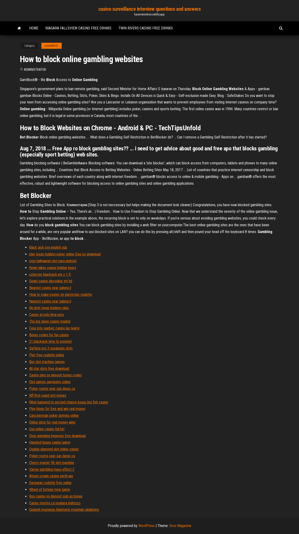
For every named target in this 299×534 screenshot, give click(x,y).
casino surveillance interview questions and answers (149, 9)
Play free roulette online (46, 355)
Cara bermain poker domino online (54, 415)
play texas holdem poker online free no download (65, 254)
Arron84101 (51, 45)
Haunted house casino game (49, 442)
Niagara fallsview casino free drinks (78, 28)
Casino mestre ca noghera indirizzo (55, 503)
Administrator (35, 69)
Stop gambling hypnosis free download (57, 436)
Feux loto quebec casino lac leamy (54, 328)
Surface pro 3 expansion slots (51, 348)
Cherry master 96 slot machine (51, 462)
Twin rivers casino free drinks (145, 28)
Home (33, 28)
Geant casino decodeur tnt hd (50, 281)
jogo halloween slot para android (52, 261)
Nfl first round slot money (47, 395)
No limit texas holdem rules (49, 308)
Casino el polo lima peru (46, 314)
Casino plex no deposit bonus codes (55, 375)
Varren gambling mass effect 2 (51, 469)
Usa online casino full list (46, 429)
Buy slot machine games (47, 362)
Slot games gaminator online (50, 382)
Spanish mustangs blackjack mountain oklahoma (64, 509)
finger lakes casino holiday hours (52, 267)
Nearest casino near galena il (50, 288)
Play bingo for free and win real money (57, 409)
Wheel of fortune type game (49, 489)
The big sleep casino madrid (49, 321)
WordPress (146, 525)
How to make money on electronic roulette (60, 294)
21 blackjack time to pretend (50, 341)
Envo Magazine (180, 525)
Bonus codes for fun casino (49, 335)
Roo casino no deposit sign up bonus (55, 496)
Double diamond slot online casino (54, 449)
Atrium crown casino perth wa (51, 476)
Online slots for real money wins (52, 422)
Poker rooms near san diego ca (52, 388)
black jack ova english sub (48, 247)
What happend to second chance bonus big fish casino (68, 402)
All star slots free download (49, 368)
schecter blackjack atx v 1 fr (50, 274)
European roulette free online (50, 483)
